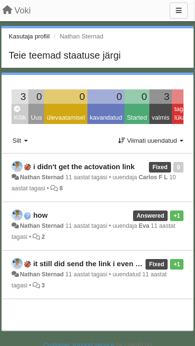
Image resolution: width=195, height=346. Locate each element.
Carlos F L (153, 177)
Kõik (20, 114)
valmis (161, 117)
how (40, 215)
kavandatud (106, 117)
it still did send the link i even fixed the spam (109, 264)
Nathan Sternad (41, 177)
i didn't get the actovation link (83, 166)
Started (137, 117)
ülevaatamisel (66, 117)
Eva (144, 225)
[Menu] (179, 10)
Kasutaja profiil (29, 36)
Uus (36, 117)
